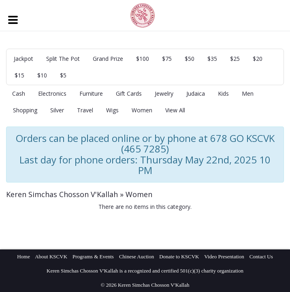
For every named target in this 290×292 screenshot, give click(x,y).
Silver (57, 110)
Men (248, 93)
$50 (189, 58)
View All (175, 110)
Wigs (112, 110)
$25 (235, 58)
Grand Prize (108, 58)
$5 (63, 75)
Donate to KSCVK (179, 256)
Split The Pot (63, 58)
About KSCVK (51, 256)
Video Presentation (224, 256)
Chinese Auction (136, 256)
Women (142, 110)
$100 (142, 58)
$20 (257, 58)
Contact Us (261, 256)
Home (23, 256)
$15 (19, 75)
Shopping (25, 110)
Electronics (52, 93)
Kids (223, 93)
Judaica (195, 93)
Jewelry (164, 93)
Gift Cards (129, 93)
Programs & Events (93, 256)
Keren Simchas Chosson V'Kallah (62, 194)
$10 (42, 75)
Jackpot (23, 58)
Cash (18, 93)
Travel (85, 110)
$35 (212, 58)
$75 (167, 58)
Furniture (91, 93)
